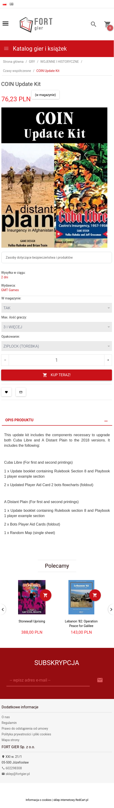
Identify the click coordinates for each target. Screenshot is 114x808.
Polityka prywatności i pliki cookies (26, 734)
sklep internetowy (64, 800)
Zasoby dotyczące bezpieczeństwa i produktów (39, 257)
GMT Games (10, 290)
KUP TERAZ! (57, 375)
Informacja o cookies (38, 800)
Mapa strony (10, 740)
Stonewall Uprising (32, 621)
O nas (6, 717)
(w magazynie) (45, 95)
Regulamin (9, 723)
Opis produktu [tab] (19, 420)
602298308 (12, 768)
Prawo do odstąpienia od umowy (25, 728)
